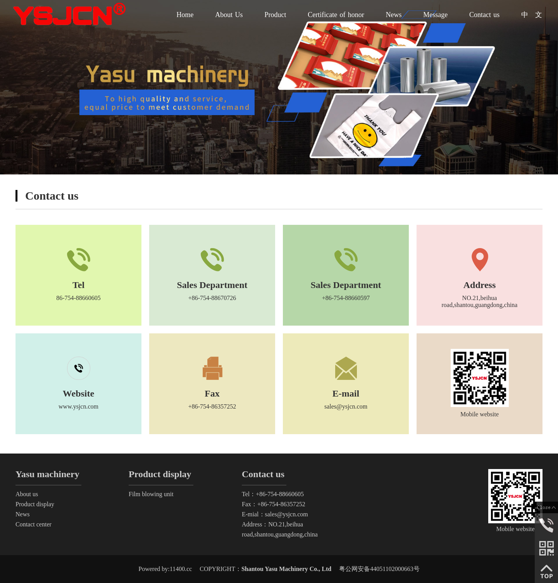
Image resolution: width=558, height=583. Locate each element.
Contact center (34, 524)
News (394, 15)
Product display (35, 504)
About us (27, 494)
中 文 (531, 15)
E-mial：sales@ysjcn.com (275, 514)
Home (185, 15)
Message (435, 15)
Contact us (484, 15)
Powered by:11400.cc (165, 569)
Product (275, 15)
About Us (229, 15)
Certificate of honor (336, 15)
